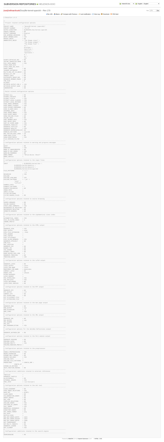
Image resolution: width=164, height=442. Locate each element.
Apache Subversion (83, 438)
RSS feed (115, 14)
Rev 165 (49, 14)
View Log (97, 14)
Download (106, 14)
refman (12, 10)
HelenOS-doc (47, 4)
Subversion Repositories (20, 4)
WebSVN (70, 438)
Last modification (85, 14)
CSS (101, 438)
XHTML (96, 438)
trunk (17, 10)
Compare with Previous (70, 14)
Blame (58, 14)
